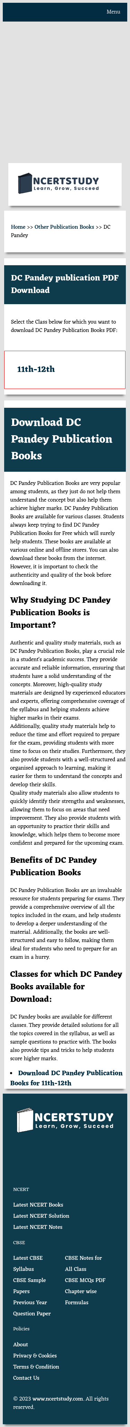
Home (18, 227)
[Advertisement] (65, 92)
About (20, 1345)
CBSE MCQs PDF (85, 1281)
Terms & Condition (36, 1367)
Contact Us (26, 1378)
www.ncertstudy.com (58, 1399)
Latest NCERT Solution (41, 1216)
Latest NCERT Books (38, 1205)
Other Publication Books (64, 227)
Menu (113, 12)
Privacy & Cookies (35, 1356)
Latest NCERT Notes (37, 1227)
